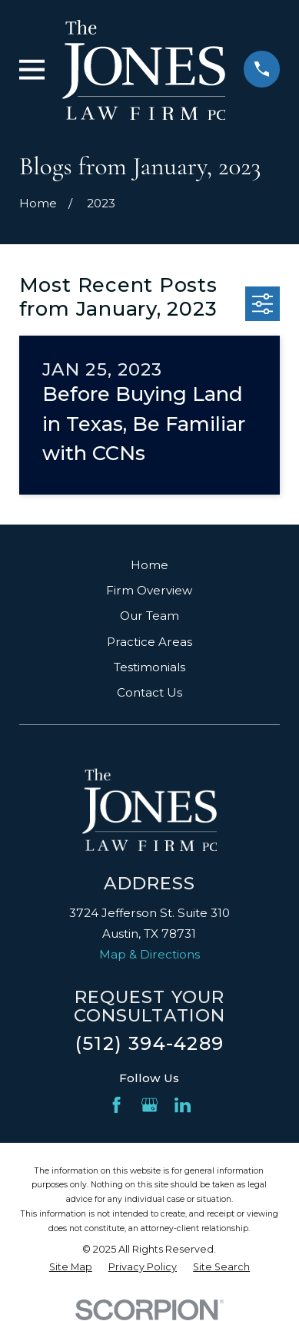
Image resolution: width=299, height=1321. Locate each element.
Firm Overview (149, 590)
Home (149, 565)
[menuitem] (70, 1267)
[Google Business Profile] (149, 1105)
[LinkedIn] (182, 1105)
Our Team (149, 615)
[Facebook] (116, 1105)
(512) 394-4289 (149, 1043)
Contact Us (149, 692)
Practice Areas (149, 641)
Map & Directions (149, 954)
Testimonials (149, 667)
